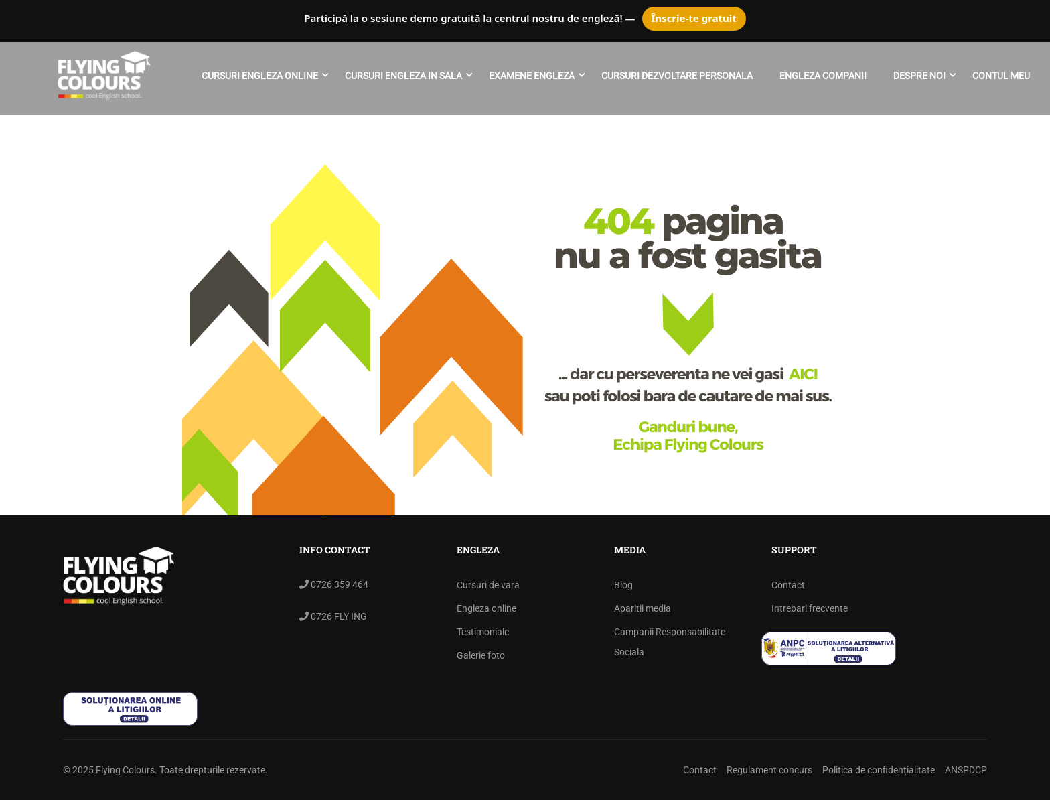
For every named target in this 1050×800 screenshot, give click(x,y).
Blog (623, 585)
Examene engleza (532, 75)
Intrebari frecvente (809, 608)
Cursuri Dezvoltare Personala (677, 75)
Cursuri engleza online (260, 75)
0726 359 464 (338, 584)
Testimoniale (483, 631)
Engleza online (486, 608)
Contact (788, 585)
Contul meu (1001, 75)
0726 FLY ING (338, 616)
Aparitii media (642, 608)
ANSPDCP (966, 769)
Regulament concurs (769, 769)
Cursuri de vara (488, 585)
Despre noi (919, 75)
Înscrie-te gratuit (694, 18)
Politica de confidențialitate (878, 769)
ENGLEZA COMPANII (823, 75)
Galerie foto (481, 655)
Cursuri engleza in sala (403, 75)
